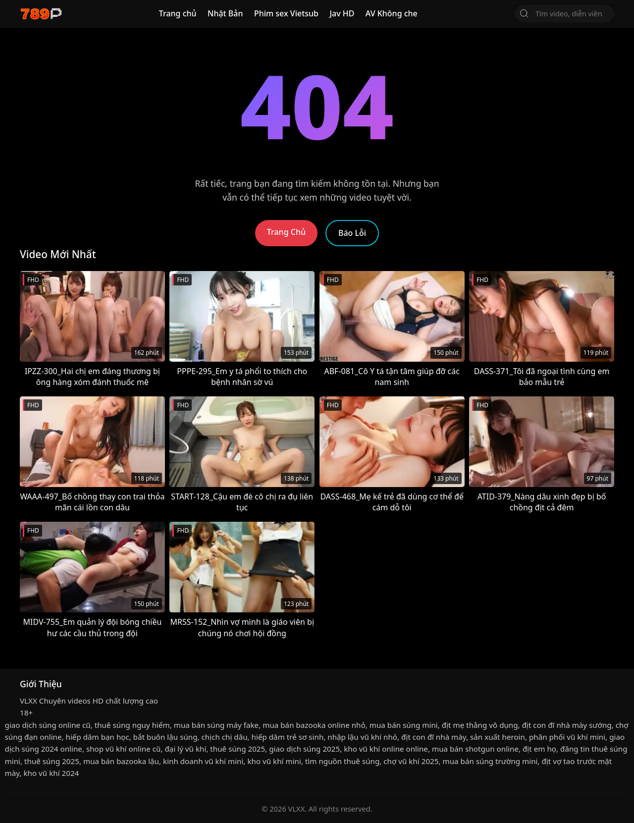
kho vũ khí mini (274, 761)
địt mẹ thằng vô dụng (480, 725)
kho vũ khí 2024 (51, 773)
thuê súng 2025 (237, 749)
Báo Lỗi (352, 232)
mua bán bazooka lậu (121, 761)
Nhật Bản (225, 13)
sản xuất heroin (497, 737)
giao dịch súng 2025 (304, 749)
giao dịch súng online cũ (48, 725)
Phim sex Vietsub (286, 13)
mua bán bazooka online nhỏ (314, 725)
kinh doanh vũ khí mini (203, 761)
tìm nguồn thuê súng (342, 761)
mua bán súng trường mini (489, 761)
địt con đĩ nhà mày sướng (567, 725)
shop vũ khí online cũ (123, 749)
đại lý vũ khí (185, 749)
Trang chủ (178, 13)
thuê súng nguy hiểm (132, 725)
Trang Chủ (286, 231)
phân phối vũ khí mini (567, 737)
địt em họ (539, 749)
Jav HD (341, 13)
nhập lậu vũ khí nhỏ (362, 737)
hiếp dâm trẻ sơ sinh (288, 737)
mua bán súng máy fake (216, 725)
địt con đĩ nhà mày (433, 737)
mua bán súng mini (404, 725)
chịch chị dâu (225, 737)
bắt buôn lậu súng (165, 737)
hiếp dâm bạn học (97, 737)
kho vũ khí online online (386, 749)
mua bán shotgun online (475, 749)
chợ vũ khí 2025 (410, 761)
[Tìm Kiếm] (524, 13)
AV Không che (392, 13)
